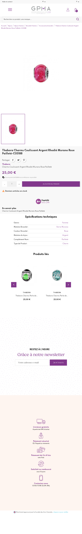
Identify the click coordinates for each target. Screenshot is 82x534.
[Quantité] (12, 184)
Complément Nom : (21, 239)
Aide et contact (7, 1)
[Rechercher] (41, 19)
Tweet (18, 160)
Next (68, 284)
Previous (13, 284)
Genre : (17, 223)
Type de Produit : (21, 244)
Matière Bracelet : (21, 227)
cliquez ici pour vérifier (60, 512)
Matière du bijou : (21, 235)
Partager (13, 160)
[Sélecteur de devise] (44, 2)
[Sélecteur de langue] (78, 2)
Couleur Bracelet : (21, 231)
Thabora (6, 164)
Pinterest (24, 160)
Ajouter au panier (51, 184)
